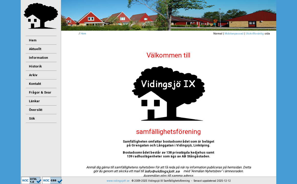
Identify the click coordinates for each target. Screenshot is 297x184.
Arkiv (33, 75)
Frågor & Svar (40, 92)
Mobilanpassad (234, 33)
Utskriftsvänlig (255, 33)
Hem (83, 33)
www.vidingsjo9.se (118, 180)
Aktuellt (35, 49)
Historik (35, 66)
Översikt (35, 110)
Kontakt (35, 84)
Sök (32, 118)
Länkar (34, 101)
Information (38, 58)
